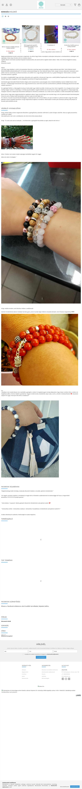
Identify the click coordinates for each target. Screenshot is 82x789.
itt (25, 643)
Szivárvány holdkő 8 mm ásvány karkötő (30, 76)
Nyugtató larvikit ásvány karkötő (10, 42)
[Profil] (6, 5)
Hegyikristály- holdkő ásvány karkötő (10, 110)
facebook (11, 735)
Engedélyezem (74, 786)
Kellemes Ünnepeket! (6, 764)
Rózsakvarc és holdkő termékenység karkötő (31, 42)
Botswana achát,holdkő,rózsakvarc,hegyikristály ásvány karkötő (51, 43)
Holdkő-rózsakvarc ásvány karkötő (51, 76)
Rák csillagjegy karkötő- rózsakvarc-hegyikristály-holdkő (10, 76)
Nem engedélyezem (64, 786)
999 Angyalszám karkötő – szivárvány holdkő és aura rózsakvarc (31, 111)
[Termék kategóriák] (2, 5)
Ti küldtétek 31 (51, 109)
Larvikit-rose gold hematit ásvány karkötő (71, 42)
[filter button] (75, 5)
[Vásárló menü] (10, 5)
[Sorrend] (72, 157)
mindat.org (48, 217)
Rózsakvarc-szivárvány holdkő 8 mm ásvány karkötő (71, 76)
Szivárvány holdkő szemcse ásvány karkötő (71, 110)
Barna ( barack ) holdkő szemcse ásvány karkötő (10, 144)
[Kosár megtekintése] (79, 5)
